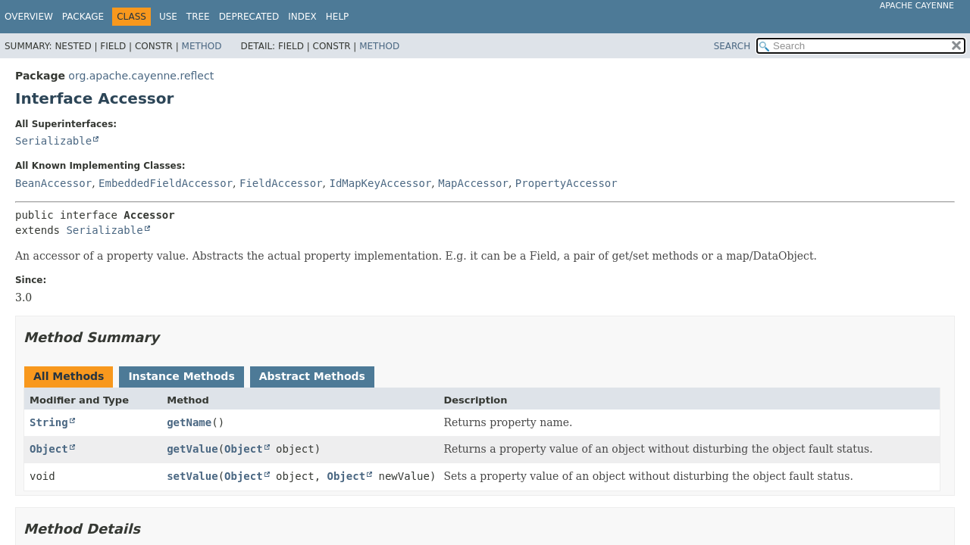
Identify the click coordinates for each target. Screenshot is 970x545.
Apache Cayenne (917, 6)
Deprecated (249, 16)
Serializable (53, 141)
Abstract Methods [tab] (312, 376)
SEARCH (732, 46)
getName (189, 422)
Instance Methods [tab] (181, 376)
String (49, 422)
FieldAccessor (281, 183)
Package (83, 16)
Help (337, 16)
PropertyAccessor (566, 183)
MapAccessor (473, 183)
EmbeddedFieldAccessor (166, 183)
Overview (29, 16)
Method (202, 46)
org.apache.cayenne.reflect (141, 76)
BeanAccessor (53, 183)
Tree (198, 16)
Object (49, 449)
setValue (192, 476)
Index (302, 16)
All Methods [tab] (68, 376)
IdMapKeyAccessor (380, 183)
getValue (192, 449)
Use (168, 16)
